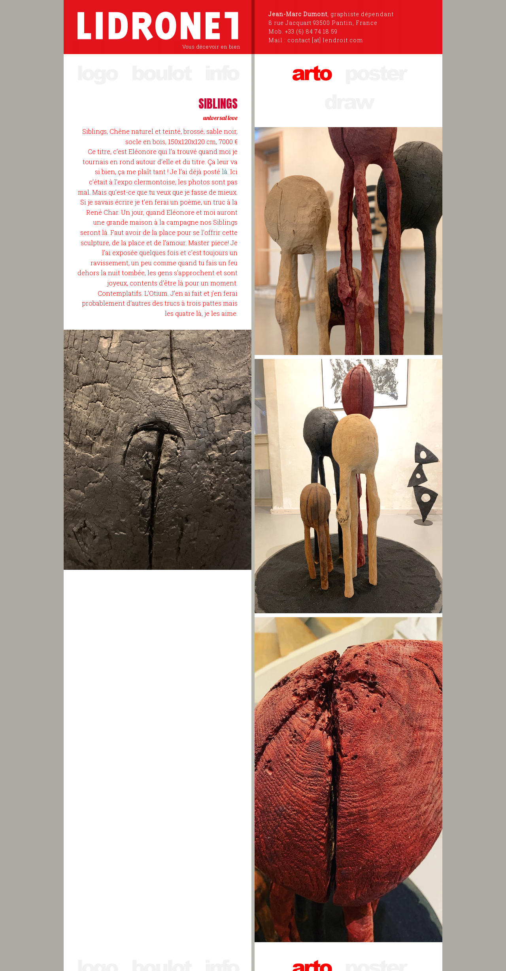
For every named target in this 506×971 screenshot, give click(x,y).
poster (375, 72)
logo (97, 72)
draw (348, 100)
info (221, 72)
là (224, 171)
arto (311, 72)
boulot (161, 72)
